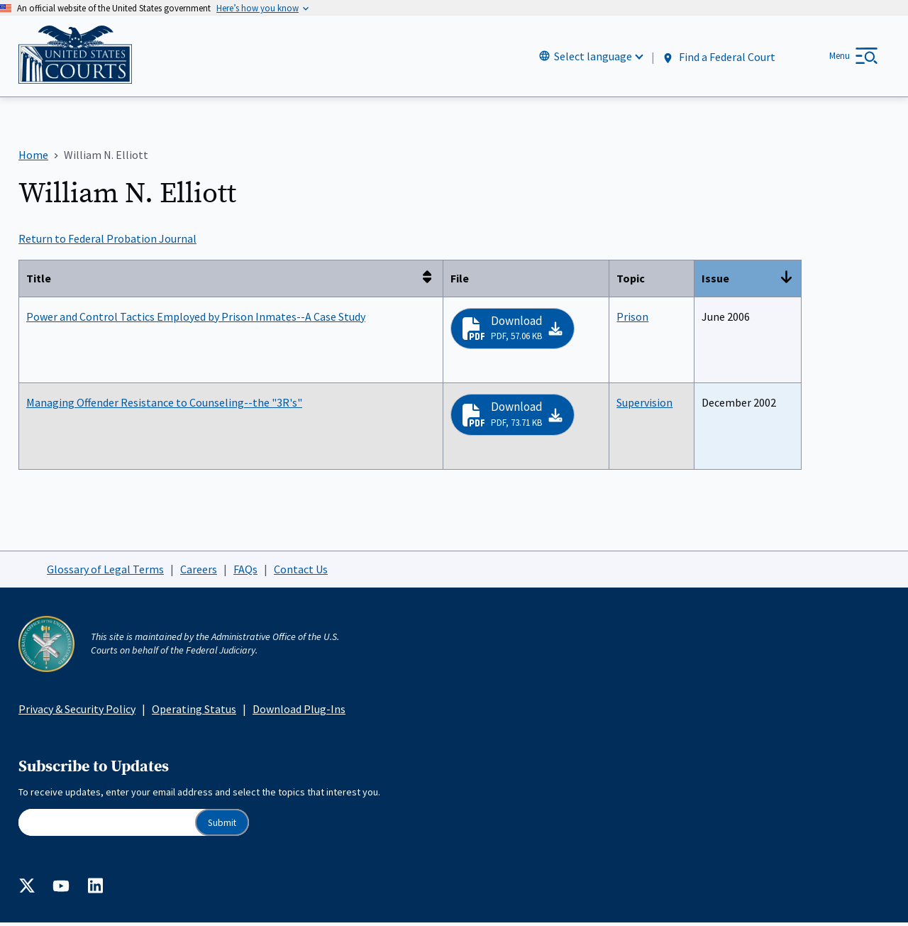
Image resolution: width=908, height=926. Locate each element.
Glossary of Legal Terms (105, 572)
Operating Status (194, 712)
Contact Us (301, 572)
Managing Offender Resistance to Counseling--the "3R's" (164, 405)
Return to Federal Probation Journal (107, 241)
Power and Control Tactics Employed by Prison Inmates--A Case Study (195, 319)
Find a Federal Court (718, 57)
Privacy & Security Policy (76, 712)
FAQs (245, 572)
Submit (222, 825)
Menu (839, 57)
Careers (198, 572)
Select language (593, 57)
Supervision (644, 405)
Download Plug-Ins (299, 712)
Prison (632, 319)
